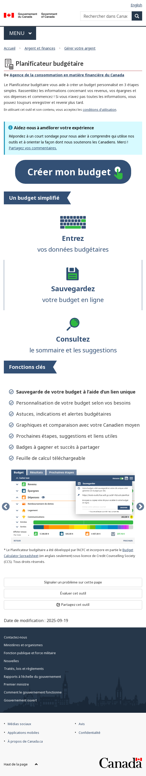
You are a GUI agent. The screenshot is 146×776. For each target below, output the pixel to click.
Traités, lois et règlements (24, 669)
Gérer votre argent (80, 48)
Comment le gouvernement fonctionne (33, 692)
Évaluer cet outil (73, 593)
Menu (22, 33)
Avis (82, 724)
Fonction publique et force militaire (30, 653)
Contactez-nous (15, 637)
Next (140, 506)
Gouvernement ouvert (20, 700)
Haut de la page (21, 764)
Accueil (9, 48)
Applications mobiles (23, 733)
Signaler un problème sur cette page (73, 582)
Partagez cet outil (73, 604)
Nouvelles (11, 661)
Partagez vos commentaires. (33, 147)
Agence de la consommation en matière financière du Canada (67, 74)
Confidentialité (89, 733)
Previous (5, 506)
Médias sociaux (19, 724)
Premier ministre (16, 684)
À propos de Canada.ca (25, 741)
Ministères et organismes (23, 645)
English (136, 5)
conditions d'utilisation (99, 109)
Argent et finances (40, 48)
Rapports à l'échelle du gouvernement (32, 676)
